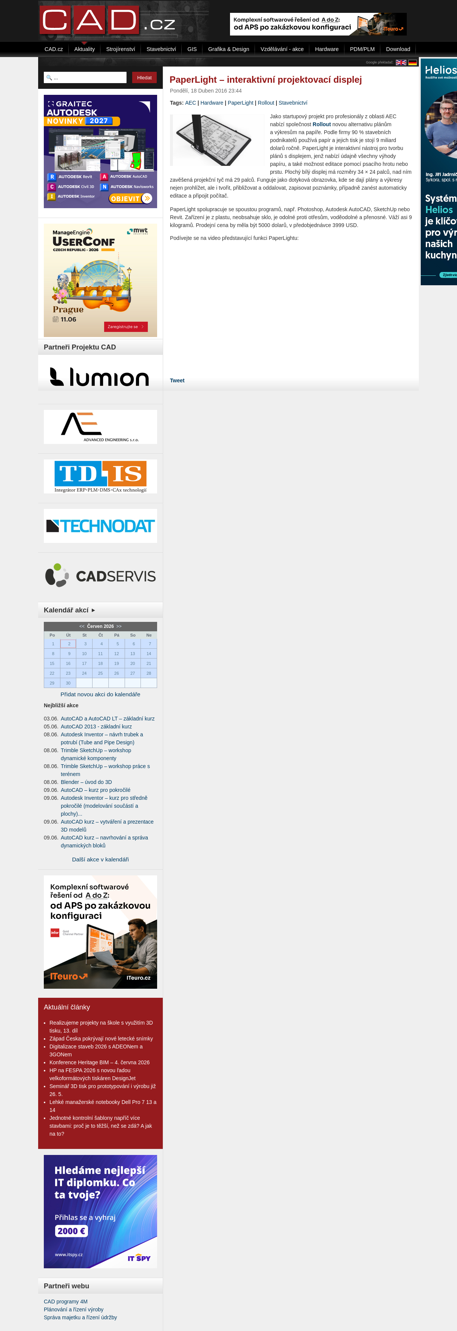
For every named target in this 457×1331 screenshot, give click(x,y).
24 (84, 673)
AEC (190, 103)
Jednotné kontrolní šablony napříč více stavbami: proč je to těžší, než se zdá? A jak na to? (100, 1126)
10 (84, 653)
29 (52, 683)
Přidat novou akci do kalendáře (100, 694)
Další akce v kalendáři (100, 859)
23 (68, 673)
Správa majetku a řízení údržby (80, 1317)
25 (100, 673)
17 (84, 663)
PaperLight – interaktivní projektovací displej (266, 79)
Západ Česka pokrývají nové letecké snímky (101, 1039)
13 (132, 653)
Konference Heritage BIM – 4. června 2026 (99, 1062)
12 (116, 653)
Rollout (266, 103)
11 (100, 653)
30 (68, 683)
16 (68, 663)
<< (82, 626)
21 (149, 663)
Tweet (177, 380)
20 (132, 663)
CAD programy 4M (66, 1302)
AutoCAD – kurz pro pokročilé (95, 790)
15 (52, 663)
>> (118, 626)
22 (52, 673)
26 (116, 673)
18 (100, 663)
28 (149, 673)
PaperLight (240, 103)
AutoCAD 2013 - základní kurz (96, 726)
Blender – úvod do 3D (86, 782)
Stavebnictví (293, 103)
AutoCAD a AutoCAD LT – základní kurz (108, 719)
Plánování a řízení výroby (73, 1309)
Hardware (212, 103)
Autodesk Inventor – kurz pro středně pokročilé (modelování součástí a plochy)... (104, 806)
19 (116, 663)
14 (149, 653)
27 (132, 673)
